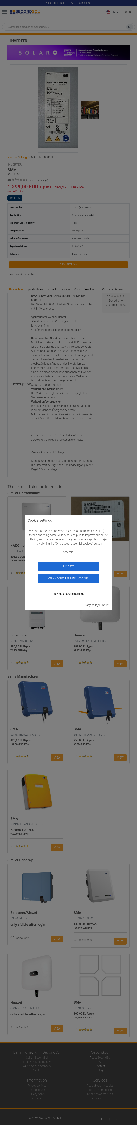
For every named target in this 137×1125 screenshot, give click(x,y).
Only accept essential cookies (68, 578)
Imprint (105, 605)
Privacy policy (90, 605)
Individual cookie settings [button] (68, 593)
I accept (68, 566)
